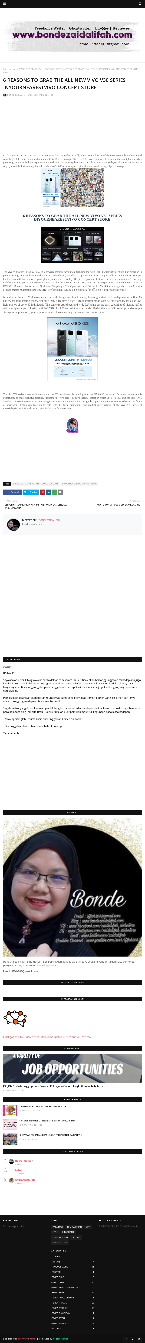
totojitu (20, 1170)
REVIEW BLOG (73, 1277)
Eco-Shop (73, 1262)
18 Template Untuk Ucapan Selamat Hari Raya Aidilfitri (47, 1120)
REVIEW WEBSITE (73, 1323)
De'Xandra (73, 1256)
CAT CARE (76, 1237)
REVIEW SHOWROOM (73, 1313)
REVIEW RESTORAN (73, 1308)
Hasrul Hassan (24, 1160)
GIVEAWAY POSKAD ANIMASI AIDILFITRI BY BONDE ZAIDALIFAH (50, 1135)
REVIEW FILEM (73, 1282)
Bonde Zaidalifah (16, 95)
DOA (88, 1226)
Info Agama (58, 1226)
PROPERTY (73, 1272)
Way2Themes (29, 1338)
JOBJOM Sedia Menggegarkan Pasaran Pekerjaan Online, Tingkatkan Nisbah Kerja (53, 1086)
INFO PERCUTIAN (60, 1242)
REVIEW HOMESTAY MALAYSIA (73, 1287)
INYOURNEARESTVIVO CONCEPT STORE (79, 483)
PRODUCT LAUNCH (73, 1267)
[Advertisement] (72, 124)
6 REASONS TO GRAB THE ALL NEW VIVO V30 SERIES (40, 69)
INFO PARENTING (60, 1237)
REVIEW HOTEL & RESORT (73, 1298)
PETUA (55, 1232)
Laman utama (9, 69)
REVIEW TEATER (73, 1318)
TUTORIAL (73, 1328)
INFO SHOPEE (68, 1232)
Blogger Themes (60, 1338)
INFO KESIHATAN (74, 1226)
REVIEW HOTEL (73, 1292)
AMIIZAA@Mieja (25, 1179)
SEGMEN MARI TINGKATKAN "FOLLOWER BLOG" (43, 1106)
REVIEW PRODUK (73, 1303)
